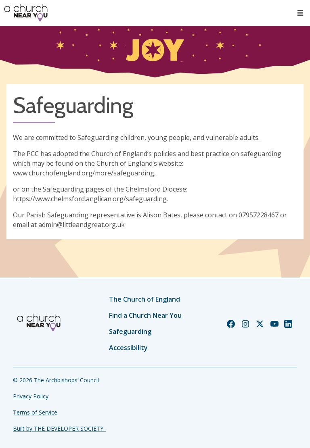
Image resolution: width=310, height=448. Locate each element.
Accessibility (128, 347)
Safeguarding (130, 331)
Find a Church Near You (145, 315)
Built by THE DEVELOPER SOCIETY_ (59, 428)
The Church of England (144, 299)
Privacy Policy (30, 396)
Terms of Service (35, 412)
